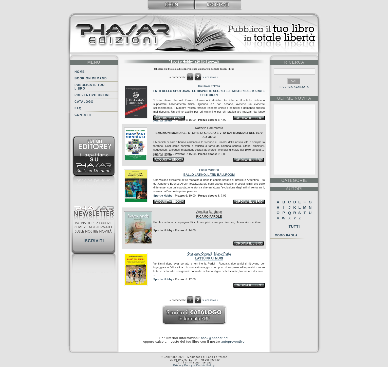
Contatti (83, 115)
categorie (294, 180)
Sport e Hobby (162, 153)
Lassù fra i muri (209, 258)
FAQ (78, 108)
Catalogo (84, 101)
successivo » (210, 77)
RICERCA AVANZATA (294, 86)
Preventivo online (93, 95)
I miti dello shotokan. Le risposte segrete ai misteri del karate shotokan (209, 93)
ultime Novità (294, 98)
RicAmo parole (209, 216)
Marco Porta (222, 253)
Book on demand (91, 78)
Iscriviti (93, 241)
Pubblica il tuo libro (90, 86)
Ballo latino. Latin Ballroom (209, 175)
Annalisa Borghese (209, 212)
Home (80, 72)
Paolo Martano (209, 170)
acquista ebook (169, 118)
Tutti (294, 226)
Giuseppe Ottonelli (199, 253)
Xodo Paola (286, 235)
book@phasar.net (215, 338)
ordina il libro (248, 118)
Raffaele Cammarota (209, 128)
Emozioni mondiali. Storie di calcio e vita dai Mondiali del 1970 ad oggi (209, 135)
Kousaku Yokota (209, 86)
